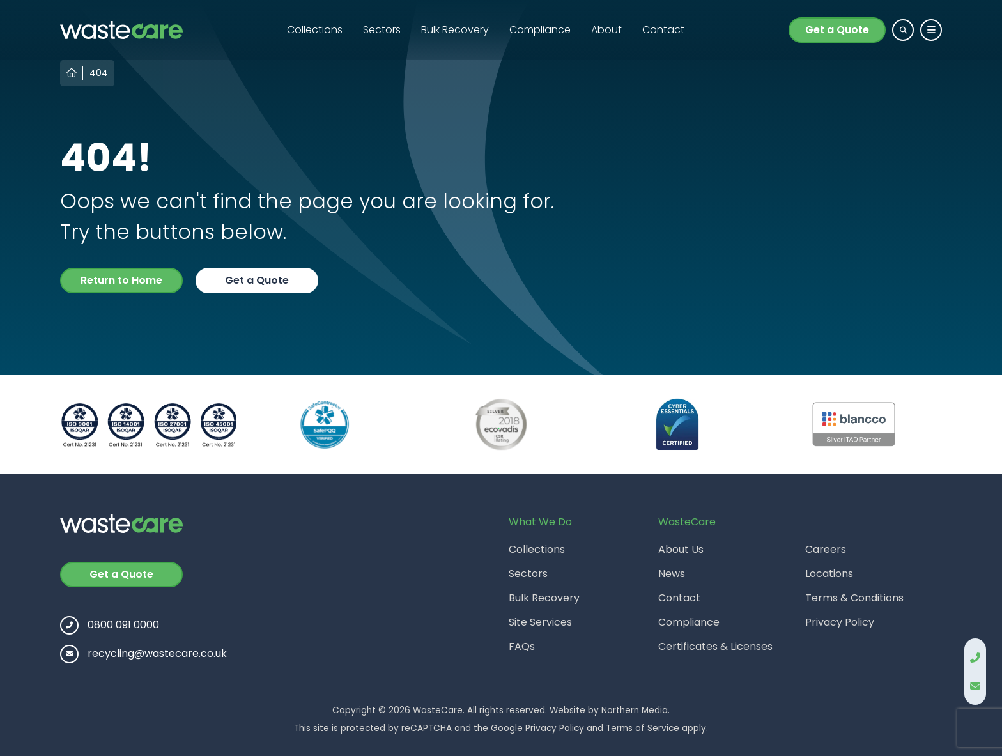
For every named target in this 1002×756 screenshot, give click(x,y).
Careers (825, 549)
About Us (681, 549)
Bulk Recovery (455, 29)
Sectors (382, 29)
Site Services (540, 622)
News (671, 573)
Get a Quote (837, 29)
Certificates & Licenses (715, 646)
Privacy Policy (839, 622)
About (606, 29)
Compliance (540, 29)
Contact (663, 29)
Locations (829, 573)
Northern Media (634, 710)
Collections (315, 29)
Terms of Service (642, 728)
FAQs (522, 646)
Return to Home (121, 280)
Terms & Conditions (854, 597)
